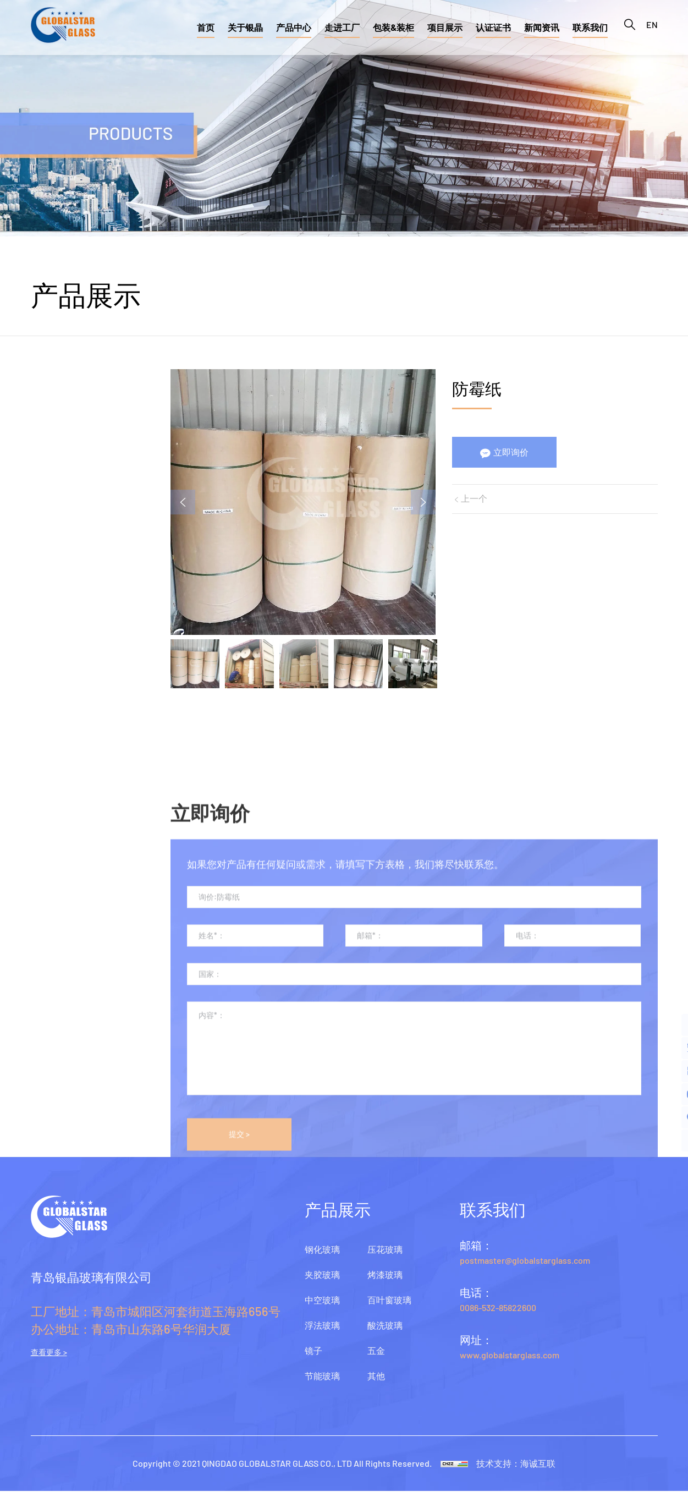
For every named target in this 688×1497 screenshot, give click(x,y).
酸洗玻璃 (50, 728)
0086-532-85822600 (498, 1313)
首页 (205, 27)
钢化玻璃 (50, 356)
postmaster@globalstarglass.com (525, 1266)
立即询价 (512, 453)
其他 (40, 810)
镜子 (40, 522)
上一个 (476, 500)
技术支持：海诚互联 (520, 1469)
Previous (188, 502)
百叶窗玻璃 (55, 687)
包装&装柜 (393, 27)
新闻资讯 (541, 27)
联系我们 (590, 27)
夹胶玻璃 (50, 398)
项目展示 (445, 27)
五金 (40, 769)
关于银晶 (245, 27)
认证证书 (493, 27)
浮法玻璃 (50, 480)
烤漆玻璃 (50, 645)
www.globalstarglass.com (509, 1361)
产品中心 (293, 27)
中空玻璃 (50, 439)
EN (652, 27)
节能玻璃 (50, 563)
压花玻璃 (50, 604)
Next (420, 502)
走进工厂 (342, 27)
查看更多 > (49, 1358)
